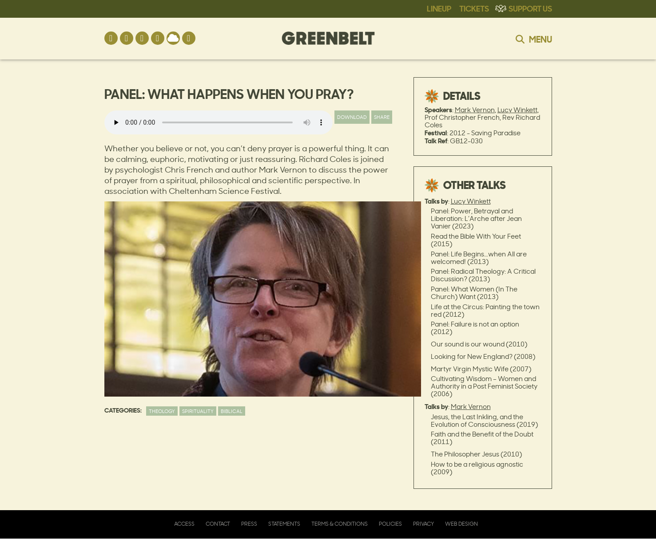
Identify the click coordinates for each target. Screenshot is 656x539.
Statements (284, 523)
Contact (218, 523)
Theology (162, 411)
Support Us (530, 8)
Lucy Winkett (517, 109)
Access (184, 523)
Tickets (474, 8)
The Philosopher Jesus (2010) (476, 454)
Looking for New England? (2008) (483, 356)
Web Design (461, 523)
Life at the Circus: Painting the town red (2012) (485, 310)
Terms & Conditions (339, 523)
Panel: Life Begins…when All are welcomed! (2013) (479, 257)
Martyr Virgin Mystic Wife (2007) (481, 369)
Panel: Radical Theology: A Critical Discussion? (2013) (483, 275)
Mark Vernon (475, 109)
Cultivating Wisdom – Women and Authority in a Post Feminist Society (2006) (484, 386)
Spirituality (198, 411)
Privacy (423, 523)
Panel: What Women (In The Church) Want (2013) (474, 292)
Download (352, 117)
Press (249, 523)
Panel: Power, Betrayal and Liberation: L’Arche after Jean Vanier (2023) (476, 218)
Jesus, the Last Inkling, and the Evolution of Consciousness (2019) (484, 420)
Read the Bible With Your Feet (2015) (476, 240)
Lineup (439, 8)
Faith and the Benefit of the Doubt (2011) (482, 437)
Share (382, 117)
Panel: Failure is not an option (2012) (475, 327)
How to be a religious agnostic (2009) (477, 468)
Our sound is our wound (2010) (479, 344)
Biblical (232, 411)
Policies (390, 523)
